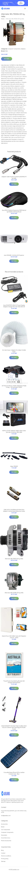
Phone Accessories (6, 840)
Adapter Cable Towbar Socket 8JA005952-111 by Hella (14, 177)
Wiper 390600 (14, 466)
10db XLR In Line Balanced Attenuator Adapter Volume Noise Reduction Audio (14, 510)
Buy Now (6, 58)
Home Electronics (5, 838)
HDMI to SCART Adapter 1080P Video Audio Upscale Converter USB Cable (14, 431)
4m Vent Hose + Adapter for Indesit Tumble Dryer (14, 350)
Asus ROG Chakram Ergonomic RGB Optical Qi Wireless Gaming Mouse (14, 211)
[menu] (25, 8)
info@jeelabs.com (6, 815)
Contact (3, 853)
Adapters (23, 49)
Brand (2, 827)
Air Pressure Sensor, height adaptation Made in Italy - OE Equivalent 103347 (14, 386)
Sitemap (3, 861)
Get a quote (20, 3)
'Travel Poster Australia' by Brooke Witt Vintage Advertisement (14, 681)
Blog (2, 850)
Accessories (4, 824)
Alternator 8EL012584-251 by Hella (14, 592)
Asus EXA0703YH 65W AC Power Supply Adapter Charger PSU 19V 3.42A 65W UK (14, 305)
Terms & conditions (6, 856)
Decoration (4, 835)
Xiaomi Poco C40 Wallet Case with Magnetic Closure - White (14, 636)
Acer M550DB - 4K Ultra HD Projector (14, 255)
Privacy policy (4, 858)
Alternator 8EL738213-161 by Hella (14, 558)
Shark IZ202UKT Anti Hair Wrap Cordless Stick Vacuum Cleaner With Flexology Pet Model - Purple (14, 727)
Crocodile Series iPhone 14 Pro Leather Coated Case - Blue (14, 773)
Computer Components (14, 49)
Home (2, 18)
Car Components (5, 829)
